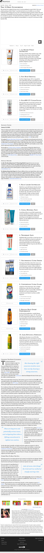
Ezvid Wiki (2, 5)
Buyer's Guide (27, 45)
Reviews (6, 5)
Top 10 (21, 45)
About (2, 540)
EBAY (33, 70)
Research (12, 45)
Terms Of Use (4, 544)
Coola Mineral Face (12, 155)
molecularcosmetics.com (15, 178)
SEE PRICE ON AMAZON (24, 70)
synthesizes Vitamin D (6, 448)
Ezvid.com (22, 542)
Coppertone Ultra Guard (7, 143)
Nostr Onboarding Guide (22, 544)
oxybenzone (19, 375)
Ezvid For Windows (22, 540)
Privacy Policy (4, 542)
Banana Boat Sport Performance (15, 139)
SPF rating (15, 383)
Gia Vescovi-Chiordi (30, 509)
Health (10, 5)
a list (30, 137)
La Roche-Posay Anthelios (14, 147)
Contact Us (40, 540)
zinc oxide (7, 372)
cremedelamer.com (6, 168)
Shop (17, 45)
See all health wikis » (37, 507)
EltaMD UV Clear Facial (35, 155)
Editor (32, 45)
